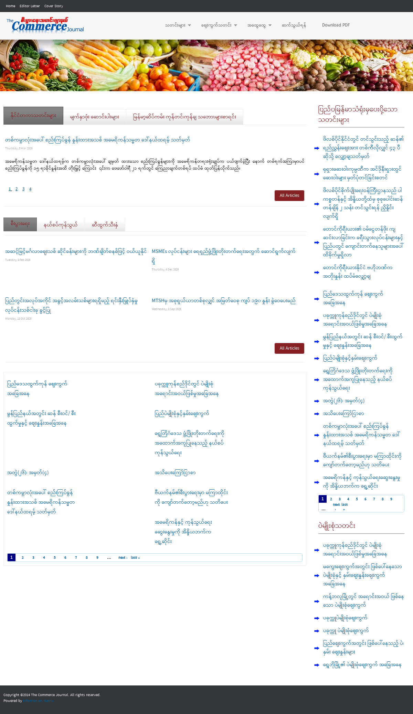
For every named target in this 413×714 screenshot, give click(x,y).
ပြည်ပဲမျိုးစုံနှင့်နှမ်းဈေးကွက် (182, 413)
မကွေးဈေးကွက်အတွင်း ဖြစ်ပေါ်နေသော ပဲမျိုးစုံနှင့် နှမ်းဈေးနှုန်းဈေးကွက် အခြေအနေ (362, 575)
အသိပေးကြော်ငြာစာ (175, 473)
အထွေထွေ (256, 25)
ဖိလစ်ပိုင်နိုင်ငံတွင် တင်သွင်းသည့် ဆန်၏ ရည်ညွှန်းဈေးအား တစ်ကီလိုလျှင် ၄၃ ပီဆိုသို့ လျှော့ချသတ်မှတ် (363, 148)
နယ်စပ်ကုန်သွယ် (61, 225)
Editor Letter (30, 6)
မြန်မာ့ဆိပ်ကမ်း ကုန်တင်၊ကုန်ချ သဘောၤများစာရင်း (184, 117)
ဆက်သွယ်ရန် (294, 25)
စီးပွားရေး (24, 221)
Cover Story (53, 6)
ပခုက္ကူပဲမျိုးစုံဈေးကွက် (345, 618)
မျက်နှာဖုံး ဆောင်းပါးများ (94, 117)
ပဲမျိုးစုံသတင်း (337, 526)
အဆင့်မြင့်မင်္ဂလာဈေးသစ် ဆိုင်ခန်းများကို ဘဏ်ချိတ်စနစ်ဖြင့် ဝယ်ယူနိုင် (76, 251)
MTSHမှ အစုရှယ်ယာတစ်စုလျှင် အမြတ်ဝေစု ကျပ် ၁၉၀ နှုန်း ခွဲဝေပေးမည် (224, 301)
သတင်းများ (174, 25)
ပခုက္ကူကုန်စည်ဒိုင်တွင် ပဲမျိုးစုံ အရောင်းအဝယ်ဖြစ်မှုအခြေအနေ (355, 319)
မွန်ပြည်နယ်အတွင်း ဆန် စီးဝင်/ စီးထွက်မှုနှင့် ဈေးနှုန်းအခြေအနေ (363, 341)
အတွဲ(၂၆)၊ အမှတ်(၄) (28, 473)
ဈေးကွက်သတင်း (215, 25)
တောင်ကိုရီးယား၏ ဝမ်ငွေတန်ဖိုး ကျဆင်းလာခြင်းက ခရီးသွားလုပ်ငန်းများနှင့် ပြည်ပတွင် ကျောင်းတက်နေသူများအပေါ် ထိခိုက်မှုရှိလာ (363, 242)
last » (135, 558)
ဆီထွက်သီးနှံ (105, 225)
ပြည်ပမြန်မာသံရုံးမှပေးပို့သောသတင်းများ (358, 115)
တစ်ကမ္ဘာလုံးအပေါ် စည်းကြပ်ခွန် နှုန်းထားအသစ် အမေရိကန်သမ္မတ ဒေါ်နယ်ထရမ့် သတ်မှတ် (97, 140)
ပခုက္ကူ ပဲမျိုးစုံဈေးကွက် (346, 631)
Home (10, 6)
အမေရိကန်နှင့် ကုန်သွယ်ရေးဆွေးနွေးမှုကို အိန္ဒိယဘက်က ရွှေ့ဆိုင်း (183, 532)
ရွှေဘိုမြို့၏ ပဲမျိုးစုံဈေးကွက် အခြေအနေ (362, 665)
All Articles (289, 195)
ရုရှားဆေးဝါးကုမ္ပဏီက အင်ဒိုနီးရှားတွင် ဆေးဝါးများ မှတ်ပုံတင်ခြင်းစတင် (362, 173)
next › (123, 558)
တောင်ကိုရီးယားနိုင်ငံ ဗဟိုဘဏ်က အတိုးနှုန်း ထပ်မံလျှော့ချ (358, 272)
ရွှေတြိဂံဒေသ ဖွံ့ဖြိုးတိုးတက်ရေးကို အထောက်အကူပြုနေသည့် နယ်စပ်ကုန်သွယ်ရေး (189, 443)
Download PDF (336, 25)
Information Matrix (38, 701)
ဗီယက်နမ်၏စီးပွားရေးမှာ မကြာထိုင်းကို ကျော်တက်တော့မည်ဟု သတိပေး (362, 460)
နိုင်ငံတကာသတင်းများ (33, 115)
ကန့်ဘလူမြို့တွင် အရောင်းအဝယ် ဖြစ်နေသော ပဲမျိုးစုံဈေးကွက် (363, 601)
